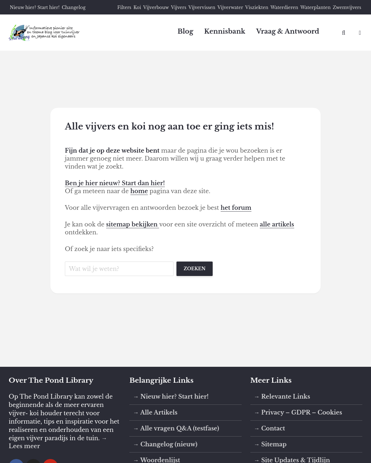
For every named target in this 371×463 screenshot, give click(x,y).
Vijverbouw (156, 7)
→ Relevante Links (282, 396)
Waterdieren (284, 7)
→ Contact (269, 428)
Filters (124, 7)
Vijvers (178, 7)
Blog (185, 31)
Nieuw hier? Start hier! (34, 7)
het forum (236, 207)
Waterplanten (315, 7)
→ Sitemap (270, 444)
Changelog (74, 7)
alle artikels (277, 224)
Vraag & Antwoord (287, 31)
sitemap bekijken (132, 224)
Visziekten (256, 7)
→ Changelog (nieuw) (165, 444)
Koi (137, 7)
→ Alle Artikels (155, 412)
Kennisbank (224, 31)
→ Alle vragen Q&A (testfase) (176, 428)
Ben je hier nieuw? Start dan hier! (115, 183)
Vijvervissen (201, 7)
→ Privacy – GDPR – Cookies (298, 412)
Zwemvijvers (347, 7)
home (139, 191)
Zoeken (194, 268)
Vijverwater (230, 7)
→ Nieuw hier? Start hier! (170, 396)
